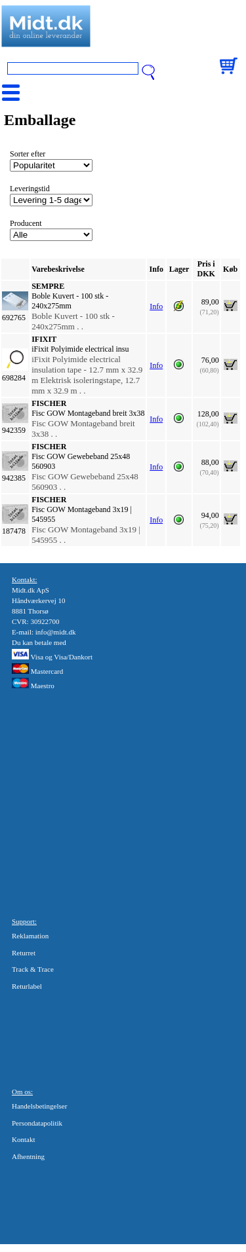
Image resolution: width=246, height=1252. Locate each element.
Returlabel (27, 986)
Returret (23, 953)
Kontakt (23, 1139)
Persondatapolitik (37, 1123)
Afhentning (28, 1156)
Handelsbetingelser (39, 1106)
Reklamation (30, 936)
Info (156, 306)
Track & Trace (33, 969)
